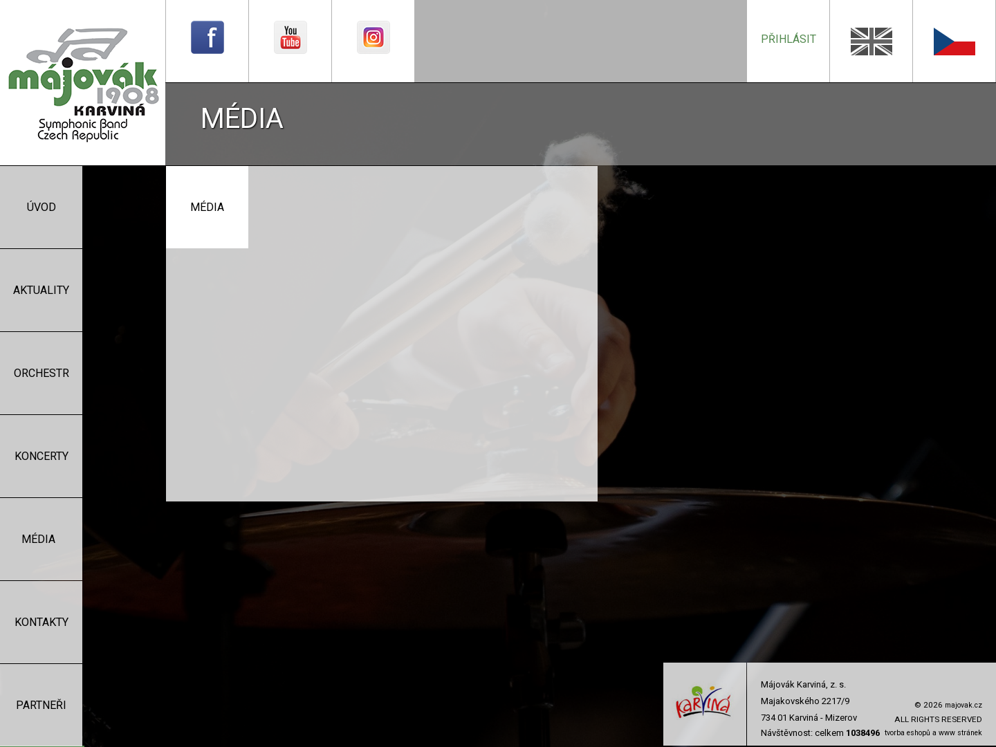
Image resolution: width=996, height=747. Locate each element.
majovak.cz (963, 705)
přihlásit (788, 39)
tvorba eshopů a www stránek (933, 732)
